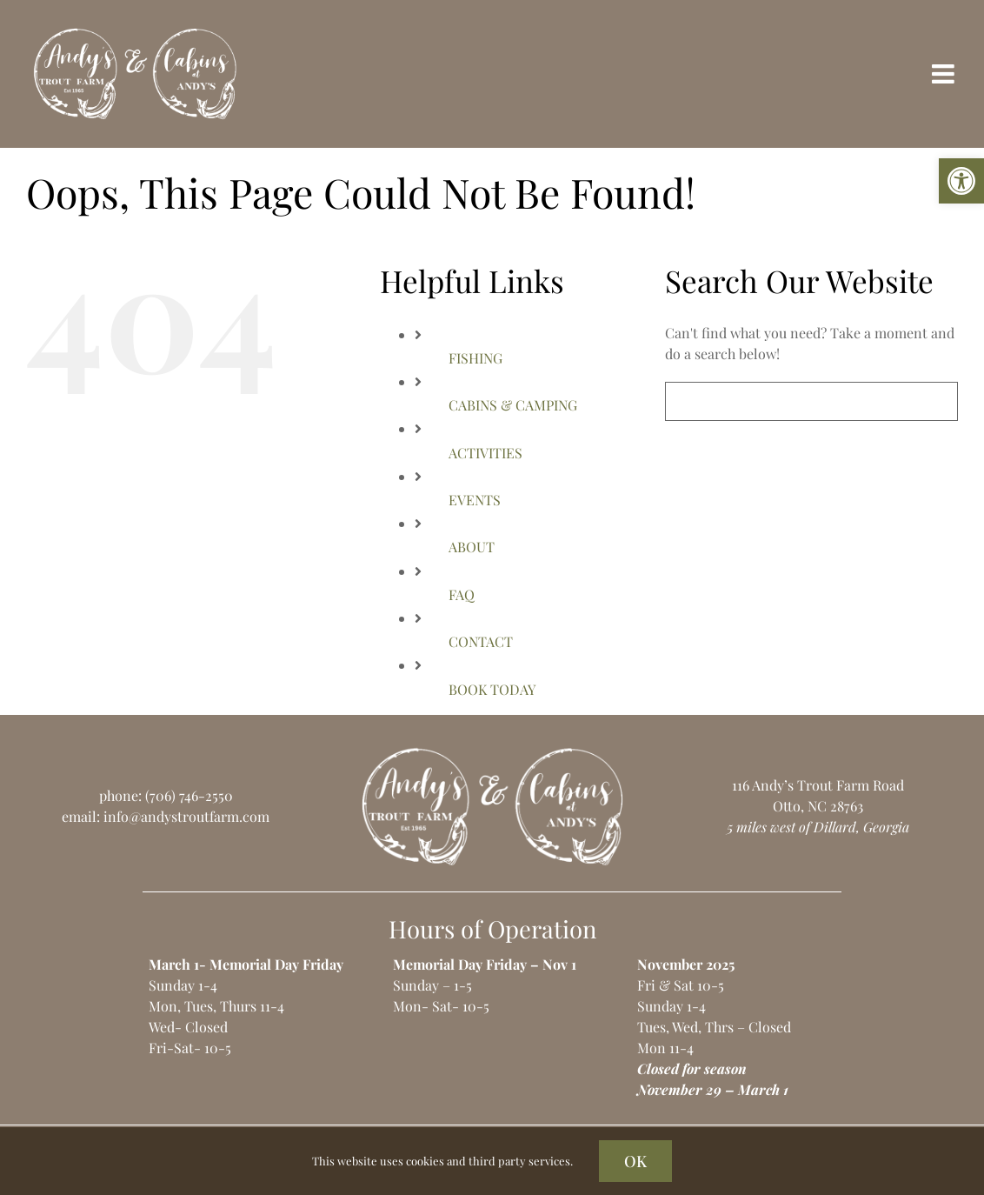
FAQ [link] (462, 594)
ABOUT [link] (472, 546)
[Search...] (811, 401)
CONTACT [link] (481, 641)
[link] (961, 181)
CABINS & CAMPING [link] (513, 405)
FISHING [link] (475, 358)
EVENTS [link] (475, 500)
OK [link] (635, 1161)
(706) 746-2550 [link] (189, 795)
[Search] (684, 401)
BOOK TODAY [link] (492, 689)
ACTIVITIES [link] (485, 453)
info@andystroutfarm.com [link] (186, 816)
